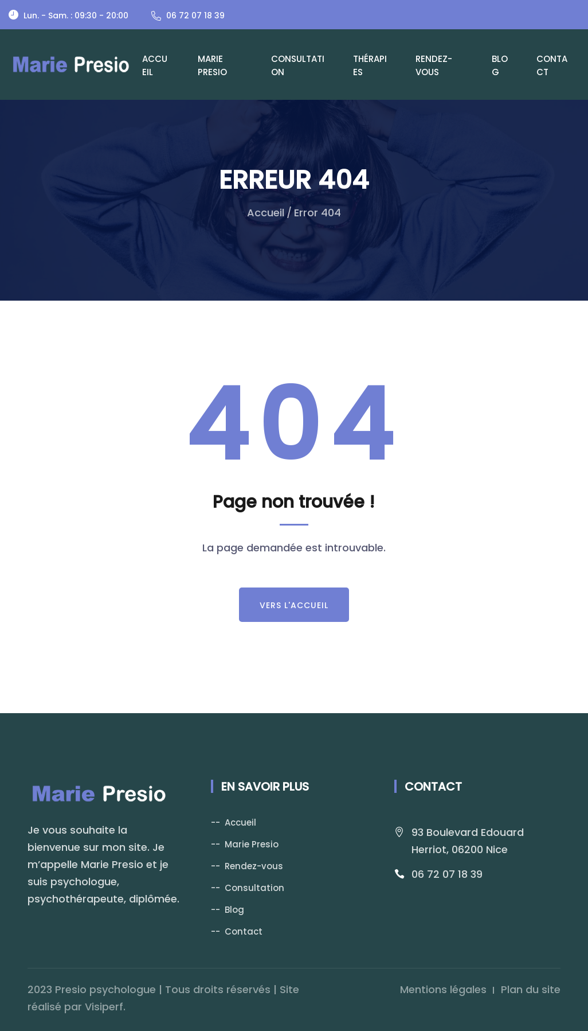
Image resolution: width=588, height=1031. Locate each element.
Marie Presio (212, 65)
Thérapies (370, 65)
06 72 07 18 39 (447, 874)
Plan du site (530, 989)
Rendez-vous (433, 65)
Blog (500, 65)
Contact (551, 65)
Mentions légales (443, 989)
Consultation (297, 65)
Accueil (154, 65)
